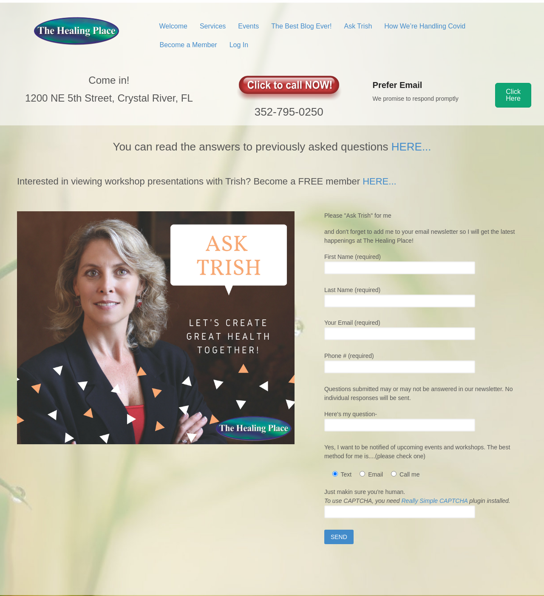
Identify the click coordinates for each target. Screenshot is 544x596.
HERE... (411, 146)
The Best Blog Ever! (301, 26)
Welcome (173, 26)
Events (248, 26)
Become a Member (188, 44)
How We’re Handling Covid (424, 26)
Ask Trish (358, 26)
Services (213, 26)
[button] (513, 95)
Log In (239, 44)
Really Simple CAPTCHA (434, 500)
